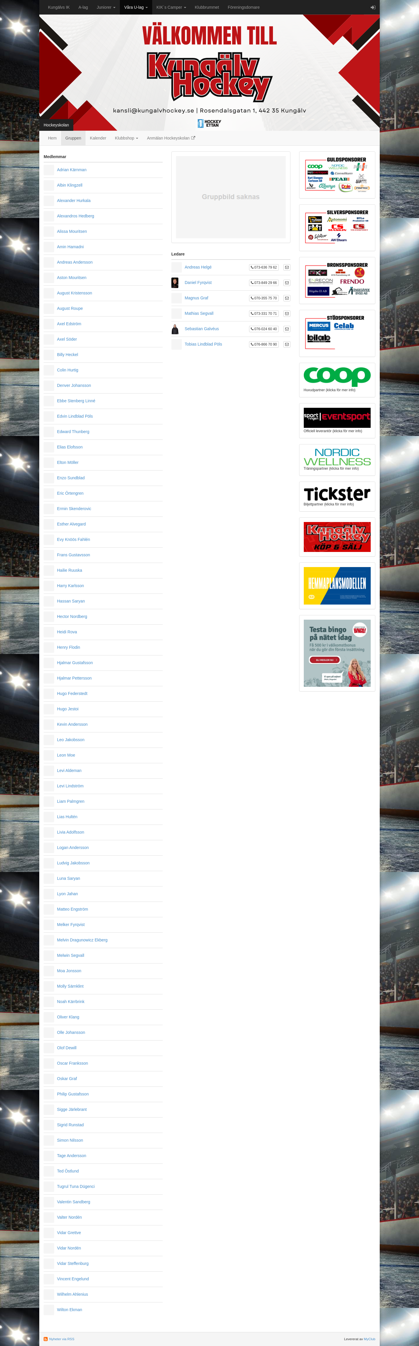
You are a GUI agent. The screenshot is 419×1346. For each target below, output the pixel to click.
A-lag (83, 7)
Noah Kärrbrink (70, 1001)
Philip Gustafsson (73, 1094)
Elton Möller (68, 462)
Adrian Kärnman (71, 169)
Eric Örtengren (70, 493)
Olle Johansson (71, 1032)
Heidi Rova (67, 632)
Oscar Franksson (72, 1063)
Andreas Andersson (75, 262)
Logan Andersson (73, 847)
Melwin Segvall (70, 955)
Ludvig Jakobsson (73, 863)
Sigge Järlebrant (72, 1109)
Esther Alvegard (71, 524)
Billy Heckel (67, 354)
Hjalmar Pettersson (74, 678)
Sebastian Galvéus (202, 328)
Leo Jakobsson (70, 739)
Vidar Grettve (69, 1232)
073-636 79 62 (264, 267)
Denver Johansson (74, 385)
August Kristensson (74, 293)
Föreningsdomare (244, 7)
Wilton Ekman (69, 1309)
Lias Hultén (67, 816)
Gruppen (73, 138)
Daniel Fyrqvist (198, 282)
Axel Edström (69, 323)
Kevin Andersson (72, 724)
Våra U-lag (136, 7)
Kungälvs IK (59, 7)
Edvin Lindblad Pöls (75, 416)
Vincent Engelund (73, 1279)
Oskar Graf (67, 1078)
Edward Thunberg (73, 431)
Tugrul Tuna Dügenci (76, 1186)
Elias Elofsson (70, 447)
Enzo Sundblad (71, 478)
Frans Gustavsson (73, 555)
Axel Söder (67, 339)
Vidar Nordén (69, 1248)
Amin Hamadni (70, 246)
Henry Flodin (68, 647)
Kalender (98, 138)
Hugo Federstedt (72, 693)
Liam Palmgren (70, 801)
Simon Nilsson (70, 1140)
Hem (52, 138)
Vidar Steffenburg (72, 1263)
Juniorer (106, 7)
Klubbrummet (207, 7)
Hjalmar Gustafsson (75, 662)
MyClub (369, 1339)
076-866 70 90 (264, 344)
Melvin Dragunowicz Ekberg (82, 940)
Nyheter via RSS (61, 1339)
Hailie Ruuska (69, 570)
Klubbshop (126, 138)
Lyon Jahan (67, 893)
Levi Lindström (70, 786)
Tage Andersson (71, 1155)
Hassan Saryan (71, 601)
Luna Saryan (68, 878)
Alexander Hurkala (73, 200)
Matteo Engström (72, 909)
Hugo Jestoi (68, 709)
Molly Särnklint (70, 986)
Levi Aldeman (69, 770)
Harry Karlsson (70, 585)
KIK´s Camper (171, 7)
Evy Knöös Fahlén (73, 539)
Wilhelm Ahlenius (72, 1294)
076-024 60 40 (264, 329)
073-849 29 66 (264, 283)
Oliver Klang (68, 1017)
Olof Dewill (67, 1047)
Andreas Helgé (198, 267)
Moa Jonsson (69, 970)
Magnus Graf (196, 298)
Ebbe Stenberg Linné (76, 400)
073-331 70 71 (264, 314)
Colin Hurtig (67, 370)
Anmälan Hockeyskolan (171, 138)
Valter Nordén (69, 1217)
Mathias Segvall (199, 313)
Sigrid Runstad (70, 1124)
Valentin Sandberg (73, 1202)
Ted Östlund (68, 1171)
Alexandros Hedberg (75, 216)
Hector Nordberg (72, 616)
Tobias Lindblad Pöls (203, 344)
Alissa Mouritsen (72, 231)
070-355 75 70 (264, 298)
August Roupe (70, 308)
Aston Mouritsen (71, 277)
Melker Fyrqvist (71, 924)
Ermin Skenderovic (74, 508)
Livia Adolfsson (70, 832)
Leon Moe (66, 755)
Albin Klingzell (69, 185)
